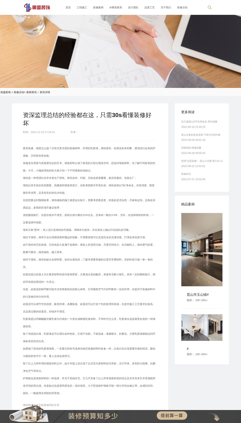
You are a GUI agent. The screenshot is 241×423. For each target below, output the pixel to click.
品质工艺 (149, 7)
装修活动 (182, 7)
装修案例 (98, 7)
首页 (68, 7)
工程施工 (82, 7)
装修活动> (20, 92)
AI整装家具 (115, 7)
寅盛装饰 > (6, 92)
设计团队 (133, 7)
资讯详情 (45, 92)
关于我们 (166, 7)
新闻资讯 (31, 92)
